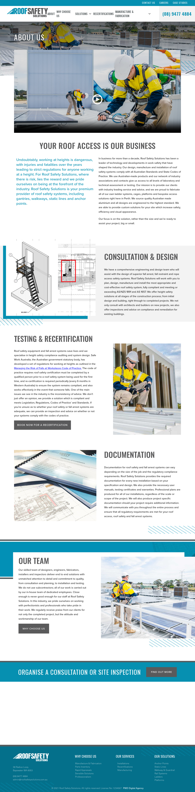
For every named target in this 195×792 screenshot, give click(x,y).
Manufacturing (124, 770)
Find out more (161, 672)
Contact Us (148, 2)
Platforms (159, 780)
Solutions (81, 14)
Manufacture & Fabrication (124, 14)
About (51, 14)
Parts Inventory (82, 766)
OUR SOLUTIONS (164, 756)
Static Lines (160, 766)
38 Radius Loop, (21, 767)
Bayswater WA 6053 (23, 770)
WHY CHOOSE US (85, 756)
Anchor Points (162, 763)
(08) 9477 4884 (177, 14)
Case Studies (180, 2)
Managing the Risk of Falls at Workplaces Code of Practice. (48, 368)
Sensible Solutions (84, 773)
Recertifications (103, 14)
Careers (163, 2)
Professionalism (83, 776)
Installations (123, 763)
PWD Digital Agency (133, 788)
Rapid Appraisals (83, 770)
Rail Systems (161, 773)
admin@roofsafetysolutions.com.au (30, 779)
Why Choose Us (63, 14)
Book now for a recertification (42, 425)
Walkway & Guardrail (165, 770)
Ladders (159, 776)
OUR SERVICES (125, 756)
